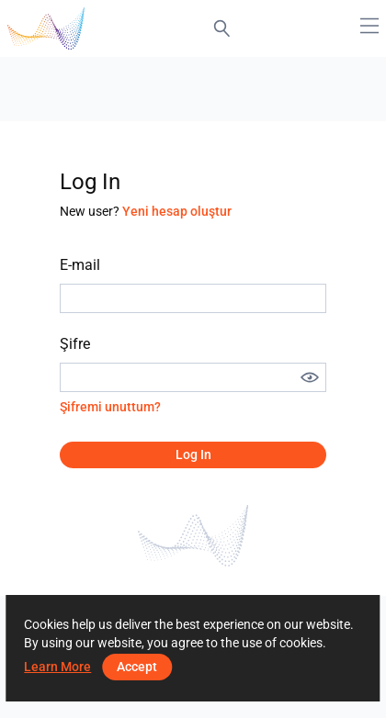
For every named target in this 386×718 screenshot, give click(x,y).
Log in (193, 454)
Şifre (75, 344)
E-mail (80, 265)
